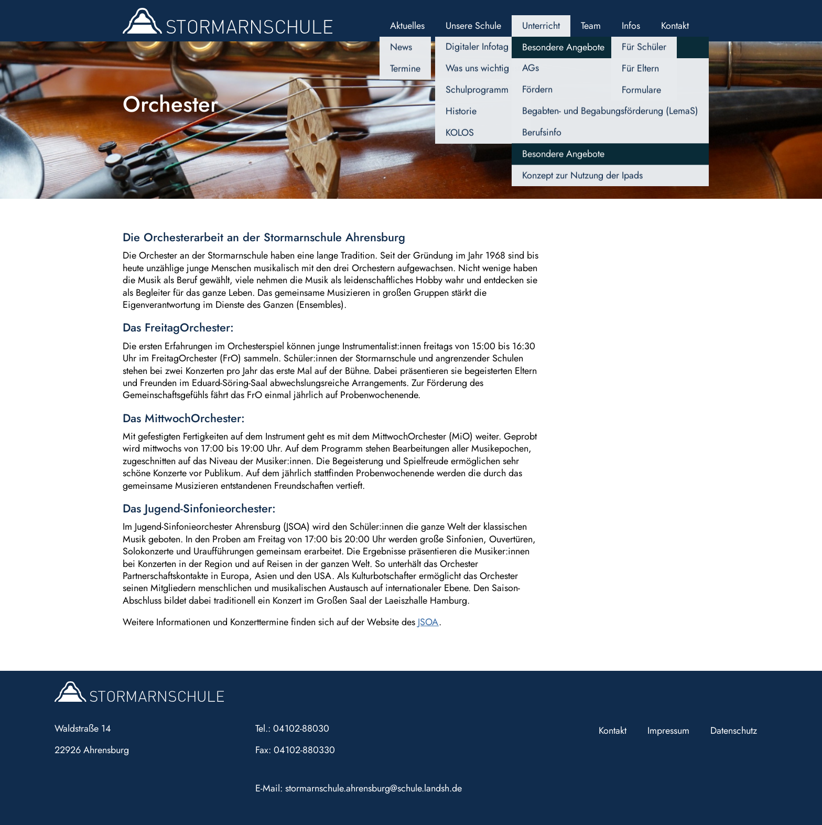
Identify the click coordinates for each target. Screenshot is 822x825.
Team (591, 26)
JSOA (428, 622)
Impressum (668, 730)
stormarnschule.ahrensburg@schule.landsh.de (373, 788)
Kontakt (675, 26)
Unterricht (541, 26)
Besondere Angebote (563, 47)
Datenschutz (733, 730)
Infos (631, 26)
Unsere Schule (473, 26)
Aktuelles (407, 26)
